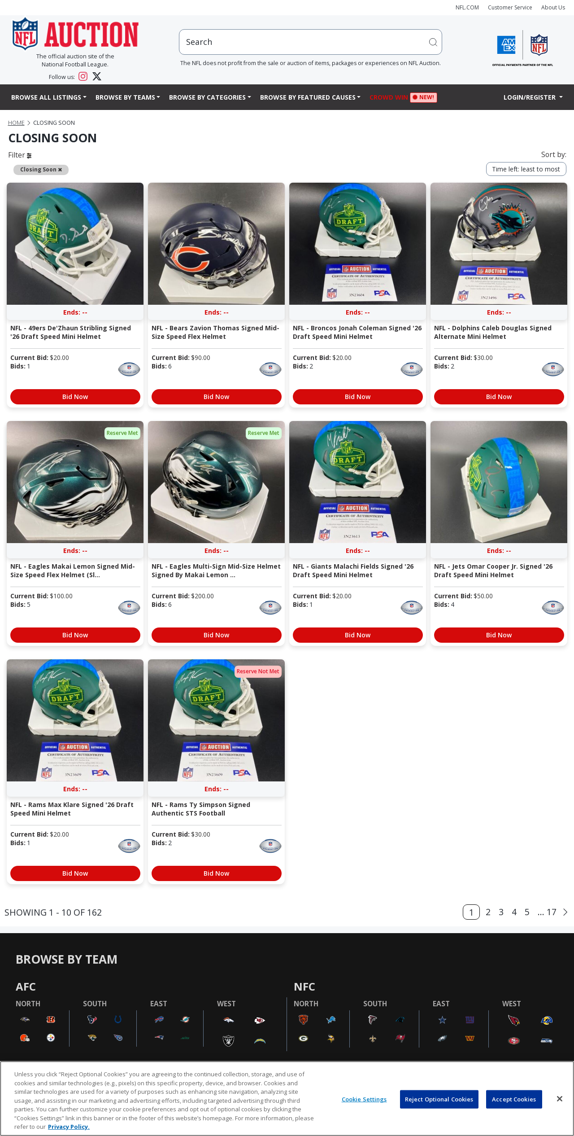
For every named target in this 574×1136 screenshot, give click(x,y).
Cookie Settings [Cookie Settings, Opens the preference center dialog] (364, 1099)
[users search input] (311, 42)
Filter (19, 155)
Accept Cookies (514, 1099)
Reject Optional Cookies (439, 1099)
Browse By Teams (125, 97)
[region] (287, 1098)
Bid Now (75, 396)
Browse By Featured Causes (308, 97)
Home (16, 123)
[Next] (565, 912)
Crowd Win (391, 97)
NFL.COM (467, 7)
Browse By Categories (207, 97)
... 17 (547, 912)
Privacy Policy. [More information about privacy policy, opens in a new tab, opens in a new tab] (69, 1127)
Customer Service (510, 7)
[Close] (560, 1099)
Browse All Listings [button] (46, 97)
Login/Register (530, 97)
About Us (553, 7)
